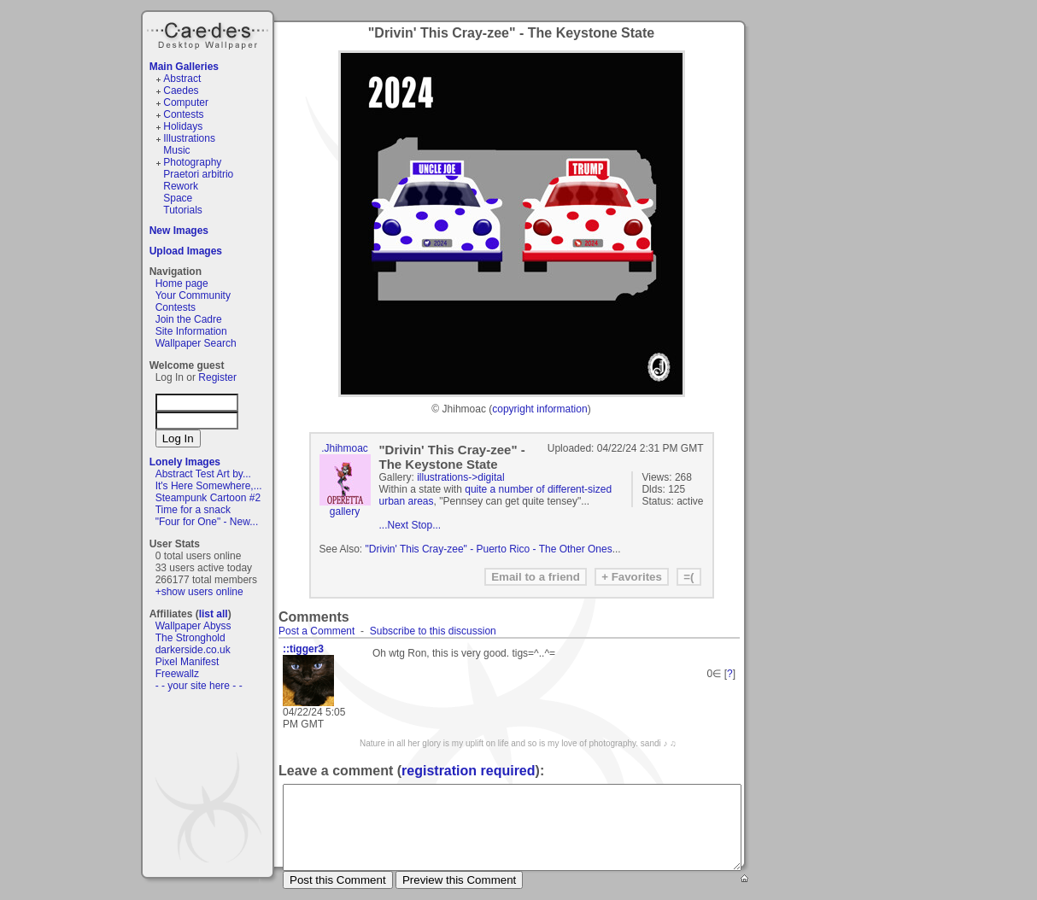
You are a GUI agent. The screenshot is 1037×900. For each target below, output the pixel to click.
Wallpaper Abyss (193, 626)
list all (213, 614)
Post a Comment (316, 631)
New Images (178, 231)
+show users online (199, 592)
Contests (183, 114)
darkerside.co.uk (193, 650)
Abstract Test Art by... (203, 474)
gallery (345, 511)
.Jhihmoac (344, 448)
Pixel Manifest (187, 662)
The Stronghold (190, 638)
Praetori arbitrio (198, 174)
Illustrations (189, 138)
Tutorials (182, 210)
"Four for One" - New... (207, 522)
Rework (180, 186)
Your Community (193, 295)
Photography (192, 162)
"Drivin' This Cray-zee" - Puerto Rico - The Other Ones (489, 549)
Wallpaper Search (196, 343)
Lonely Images (184, 462)
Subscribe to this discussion (433, 631)
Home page (181, 283)
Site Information (191, 331)
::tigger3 (303, 649)
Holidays (182, 126)
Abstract (182, 79)
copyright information (539, 409)
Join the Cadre (188, 319)
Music (176, 150)
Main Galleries (184, 67)
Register (217, 377)
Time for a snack (193, 510)
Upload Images (185, 251)
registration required (468, 770)
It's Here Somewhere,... (208, 486)
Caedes (209, 33)
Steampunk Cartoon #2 (208, 498)
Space (177, 198)
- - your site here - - (199, 686)
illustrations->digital (460, 477)
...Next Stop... (410, 525)
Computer (185, 102)
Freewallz (177, 674)
